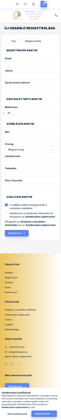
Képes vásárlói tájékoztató (18, 356)
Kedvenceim (11, 292)
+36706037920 (16, 347)
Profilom (9, 282)
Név (7, 132)
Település (10, 168)
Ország (9, 144)
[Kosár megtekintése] (44, 4)
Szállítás (9, 324)
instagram (12, 364)
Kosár (8, 287)
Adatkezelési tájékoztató (17, 314)
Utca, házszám (13, 180)
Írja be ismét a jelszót (17, 82)
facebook (6, 364)
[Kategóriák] (17, 4)
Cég (13, 41)
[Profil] (33, 4)
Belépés (9, 272)
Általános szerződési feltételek (20, 309)
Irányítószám (12, 156)
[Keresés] (25, 4)
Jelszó (9, 70)
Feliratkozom (15, 386)
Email (8, 58)
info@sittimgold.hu (56, 15)
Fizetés (8, 319)
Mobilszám (11, 107)
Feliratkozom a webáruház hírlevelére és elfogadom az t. (32, 215)
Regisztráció (14, 233)
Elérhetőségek (12, 329)
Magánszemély (33, 41)
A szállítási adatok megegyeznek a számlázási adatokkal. (28, 206)
